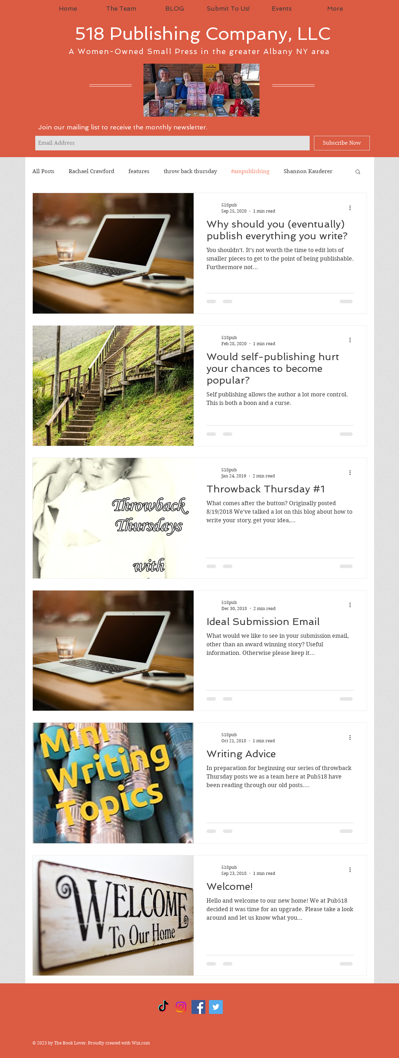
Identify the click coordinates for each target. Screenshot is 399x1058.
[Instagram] (181, 1007)
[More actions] (352, 207)
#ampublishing (250, 171)
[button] (358, 172)
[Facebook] (198, 1007)
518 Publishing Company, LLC (203, 33)
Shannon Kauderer (308, 171)
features (138, 171)
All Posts (43, 171)
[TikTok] (163, 1007)
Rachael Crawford (91, 171)
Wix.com (141, 1043)
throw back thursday (190, 171)
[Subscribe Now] (342, 143)
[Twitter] (216, 1007)
